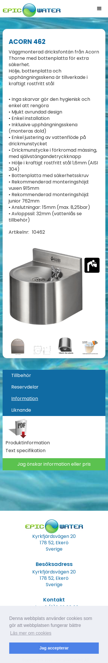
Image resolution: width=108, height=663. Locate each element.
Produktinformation (27, 443)
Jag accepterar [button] (54, 648)
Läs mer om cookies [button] (30, 633)
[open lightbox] (54, 286)
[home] (30, 8)
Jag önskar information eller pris (54, 464)
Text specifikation (25, 450)
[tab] (54, 375)
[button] (99, 8)
